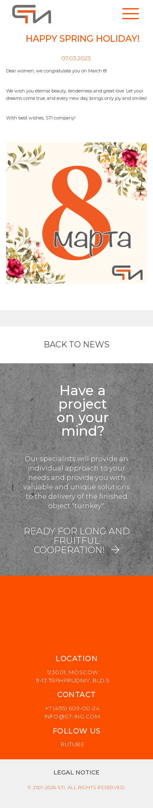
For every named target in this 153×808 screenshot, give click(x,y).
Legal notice (76, 772)
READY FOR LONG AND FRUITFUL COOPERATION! (77, 541)
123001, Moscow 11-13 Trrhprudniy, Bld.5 (72, 676)
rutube (72, 744)
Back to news (76, 344)
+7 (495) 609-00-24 (72, 708)
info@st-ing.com (72, 716)
